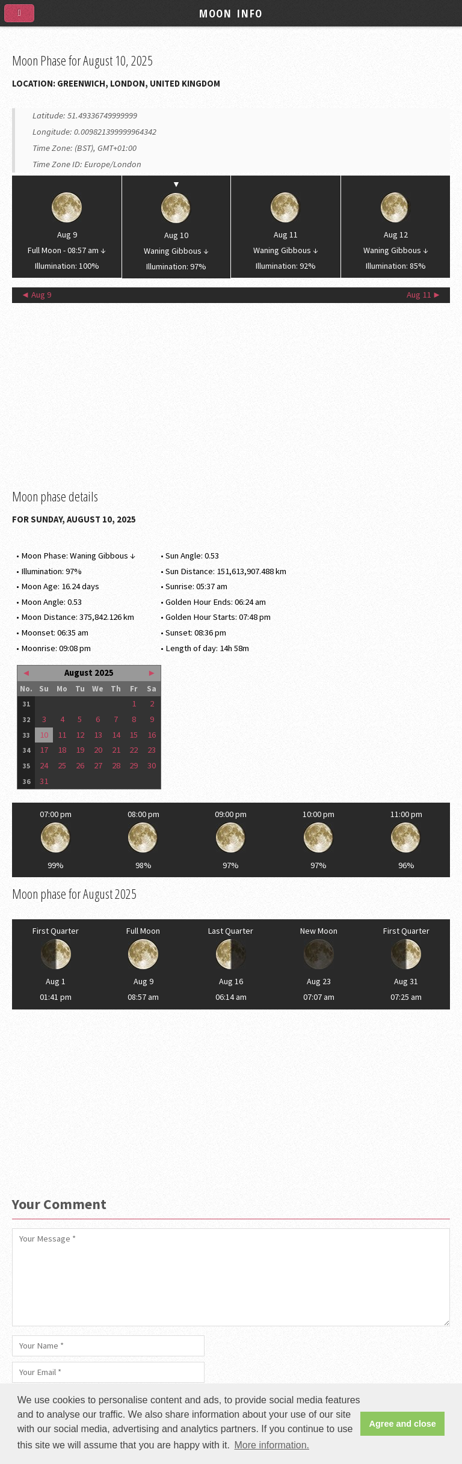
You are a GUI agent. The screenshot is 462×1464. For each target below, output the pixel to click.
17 (44, 749)
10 (44, 734)
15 (133, 734)
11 (62, 734)
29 (133, 765)
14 (116, 734)
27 (98, 765)
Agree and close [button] (402, 1424)
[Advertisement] (231, 395)
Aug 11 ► (424, 294)
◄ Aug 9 (36, 294)
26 (80, 765)
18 (62, 749)
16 (151, 734)
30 (151, 765)
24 (44, 765)
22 (133, 749)
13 (98, 734)
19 (80, 749)
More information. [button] (271, 1445)
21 (116, 749)
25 (62, 765)
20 (98, 749)
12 (80, 734)
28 (116, 765)
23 (151, 749)
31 (44, 781)
